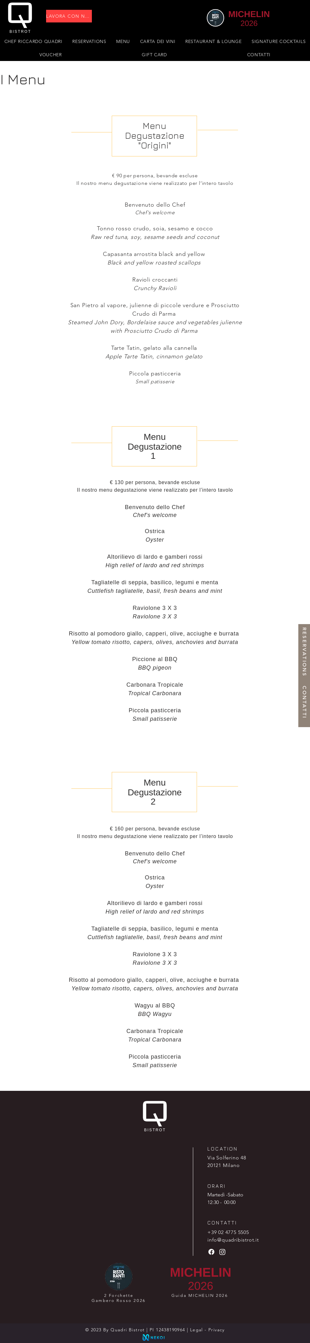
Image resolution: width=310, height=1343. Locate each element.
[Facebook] (211, 1252)
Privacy (216, 1330)
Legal (196, 1330)
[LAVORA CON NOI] (69, 16)
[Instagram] (222, 1252)
